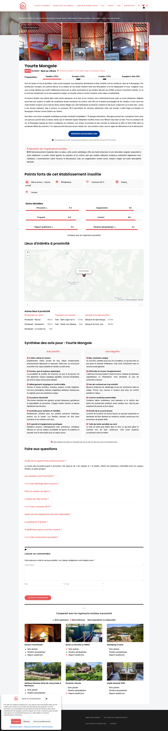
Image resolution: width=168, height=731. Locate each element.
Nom (44, 583)
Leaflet (121, 299)
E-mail (84, 583)
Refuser (26, 721)
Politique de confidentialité (32, 727)
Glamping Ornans (115, 644)
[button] (46, 699)
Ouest (111, 6)
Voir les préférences (41, 721)
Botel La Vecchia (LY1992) (78, 644)
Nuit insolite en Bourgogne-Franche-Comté (51, 18)
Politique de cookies (16, 727)
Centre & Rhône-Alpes (87, 6)
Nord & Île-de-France (63, 6)
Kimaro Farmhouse (34, 644)
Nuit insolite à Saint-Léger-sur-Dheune (106, 18)
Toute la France (42, 6)
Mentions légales (47, 727)
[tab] (84, 461)
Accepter (16, 721)
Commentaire (84, 564)
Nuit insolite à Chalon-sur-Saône (79, 18)
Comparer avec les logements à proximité (84, 235)
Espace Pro (129, 6)
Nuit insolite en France (27, 18)
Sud (119, 6)
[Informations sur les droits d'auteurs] (139, 25)
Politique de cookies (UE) (96, 723)
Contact (113, 723)
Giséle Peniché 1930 (116, 683)
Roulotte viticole (73, 683)
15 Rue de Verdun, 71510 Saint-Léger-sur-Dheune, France (81, 70)
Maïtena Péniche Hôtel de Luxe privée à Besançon (43, 684)
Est (103, 6)
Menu (147, 5)
